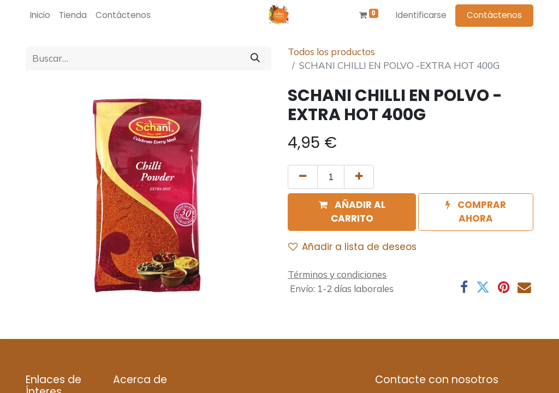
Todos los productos (331, 51)
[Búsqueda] (255, 58)
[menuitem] (40, 15)
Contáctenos (494, 15)
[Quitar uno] (303, 177)
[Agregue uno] (359, 177)
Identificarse (421, 15)
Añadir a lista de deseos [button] (352, 246)
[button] (352, 212)
